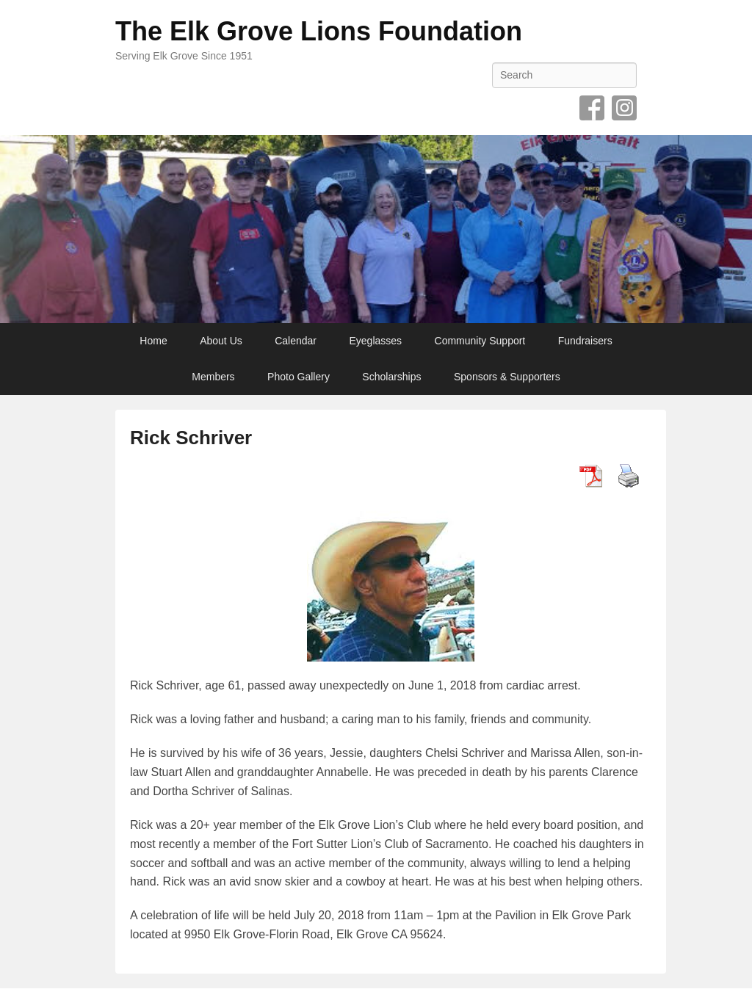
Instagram (624, 107)
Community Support (480, 341)
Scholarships (391, 377)
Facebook (591, 107)
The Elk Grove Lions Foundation (318, 31)
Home (153, 341)
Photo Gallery (298, 377)
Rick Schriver (191, 438)
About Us (221, 341)
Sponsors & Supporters (507, 377)
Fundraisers (585, 341)
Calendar (296, 341)
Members (213, 377)
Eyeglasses (376, 341)
